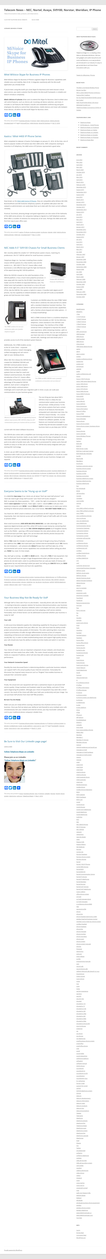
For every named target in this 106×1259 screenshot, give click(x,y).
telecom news (13, 585)
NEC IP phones (14, 476)
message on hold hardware (84, 752)
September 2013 (81, 210)
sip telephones (80, 1039)
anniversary (80, 366)
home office (80, 640)
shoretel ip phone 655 (83, 1024)
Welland (78, 1198)
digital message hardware (84, 580)
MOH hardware (81, 797)
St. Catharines (80, 1081)
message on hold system (84, 755)
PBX (77, 907)
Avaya (21, 794)
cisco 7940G (80, 513)
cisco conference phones (84, 516)
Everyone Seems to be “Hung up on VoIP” (26, 491)
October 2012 (80, 234)
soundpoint (80, 1068)
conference (79, 541)
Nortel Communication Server (85, 874)
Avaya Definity (80, 404)
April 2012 (79, 244)
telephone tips (80, 1133)
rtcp (77, 984)
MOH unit (79, 800)
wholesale (79, 1200)
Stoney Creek (80, 1083)
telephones (79, 1138)
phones (29, 476)
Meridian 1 (79, 737)
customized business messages (86, 568)
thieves (78, 1143)
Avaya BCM (79, 396)
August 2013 (80, 212)
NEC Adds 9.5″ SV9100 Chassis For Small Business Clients (34, 247)
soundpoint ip (80, 1071)
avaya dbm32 (80, 401)
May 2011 (79, 249)
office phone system (82, 894)
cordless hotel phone (82, 553)
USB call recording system (84, 1163)
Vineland (79, 1178)
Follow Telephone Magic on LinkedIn (19, 752)
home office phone (82, 643)
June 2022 (79, 160)
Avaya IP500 (80, 414)
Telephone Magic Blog (87, 140)
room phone (80, 979)
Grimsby (79, 620)
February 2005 (80, 292)
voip (19, 585)
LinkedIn (47, 794)
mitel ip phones (54, 121)
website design (81, 1195)
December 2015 (81, 187)
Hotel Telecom (80, 668)
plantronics (12, 796)
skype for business (44, 123)
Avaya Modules (81, 419)
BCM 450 (79, 444)
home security (80, 648)
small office (79, 1043)
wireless (78, 1205)
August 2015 (80, 190)
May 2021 (79, 167)
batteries (79, 439)
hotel (78, 658)
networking (22, 476)
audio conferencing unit (83, 374)
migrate (50, 232)
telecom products (81, 1106)
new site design (81, 837)
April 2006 (79, 274)
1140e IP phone (81, 322)
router (6, 728)
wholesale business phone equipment (88, 1203)
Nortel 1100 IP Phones (83, 864)
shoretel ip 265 (80, 1016)
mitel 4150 (79, 765)
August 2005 (80, 287)
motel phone (80, 805)
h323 (77, 625)
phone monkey (81, 934)
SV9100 (36, 476)
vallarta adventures (82, 1170)
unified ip (79, 1153)
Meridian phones (81, 742)
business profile (81, 473)
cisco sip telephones (82, 521)
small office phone (82, 1046)
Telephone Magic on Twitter (88, 130)
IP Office (79, 685)
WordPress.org (81, 1238)
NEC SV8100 (55, 580)
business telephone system (42, 471)
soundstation (80, 1076)
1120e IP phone (81, 319)
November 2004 (81, 294)
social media (80, 1053)
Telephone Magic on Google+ (89, 135)
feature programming (83, 603)
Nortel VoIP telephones (83, 889)
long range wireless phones (84, 730)
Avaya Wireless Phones (83, 436)
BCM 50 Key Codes (82, 449)
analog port (80, 364)
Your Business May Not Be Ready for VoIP (26, 597)
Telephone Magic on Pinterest (89, 137)
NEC (57, 473)
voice (78, 1180)
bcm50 (78, 456)
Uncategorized (8, 123)
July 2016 (79, 175)
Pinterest (79, 949)
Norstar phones (81, 859)
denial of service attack (83, 578)
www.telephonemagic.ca (83, 1213)
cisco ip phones (81, 518)
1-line (78, 314)
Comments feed (81, 1235)
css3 (77, 563)
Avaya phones (80, 431)
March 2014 (80, 200)
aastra (21, 232)
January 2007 (80, 257)
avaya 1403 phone (82, 384)
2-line (78, 329)
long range (79, 727)
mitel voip (17, 235)
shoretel (78, 1001)
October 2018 (80, 172)
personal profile (81, 909)
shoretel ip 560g (81, 1019)
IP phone (33, 121)
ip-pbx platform (28, 726)
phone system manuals (83, 944)
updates (78, 1158)
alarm (78, 351)
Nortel (58, 794)
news (78, 839)
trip (77, 1146)
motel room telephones (83, 809)
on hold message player (83, 899)
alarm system (80, 354)
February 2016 (80, 185)
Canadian (79, 498)
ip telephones (51, 473)
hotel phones (80, 663)
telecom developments (83, 1098)
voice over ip (37, 726)
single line (29, 582)
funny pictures (80, 610)
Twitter (78, 1148)
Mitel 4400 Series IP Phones (26, 201)
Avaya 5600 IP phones (83, 394)
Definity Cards (80, 571)
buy (77, 486)
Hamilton (79, 630)
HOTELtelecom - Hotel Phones (89, 125)
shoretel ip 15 (80, 1006)
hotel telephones (81, 670)
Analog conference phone (84, 359)
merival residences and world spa (86, 747)
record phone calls (82, 969)
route (78, 981)
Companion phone (82, 533)
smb (77, 1048)
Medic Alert (79, 732)
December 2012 (81, 229)
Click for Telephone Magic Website (15, 20)
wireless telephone (82, 1210)
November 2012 (81, 232)
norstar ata (79, 852)
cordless (78, 551)
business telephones (58, 471)
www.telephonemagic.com (84, 1215)
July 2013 (79, 215)
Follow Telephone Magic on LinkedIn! (20, 760)
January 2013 (80, 227)
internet (61, 726)
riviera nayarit (80, 976)
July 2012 (79, 239)
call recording (80, 493)
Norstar (53, 794)
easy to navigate (81, 588)
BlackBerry (79, 461)
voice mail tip (80, 1183)
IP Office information (82, 688)
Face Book (79, 598)
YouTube (79, 1218)
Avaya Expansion (81, 406)
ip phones (44, 232)
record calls (79, 966)
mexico (78, 757)
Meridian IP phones (82, 740)
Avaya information (82, 409)
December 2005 (81, 282)
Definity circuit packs (82, 573)
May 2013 (79, 220)
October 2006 (80, 264)
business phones (24, 121)
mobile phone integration (84, 790)
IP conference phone (82, 683)
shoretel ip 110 (80, 1004)
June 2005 (79, 289)
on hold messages (81, 902)
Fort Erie (79, 605)
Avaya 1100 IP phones (83, 379)
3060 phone (80, 341)
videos (78, 1175)
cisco (36, 794)
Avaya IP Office (81, 411)
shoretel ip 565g (81, 1021)
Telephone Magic (28, 796)
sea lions (79, 994)
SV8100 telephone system (84, 1091)
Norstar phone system (83, 857)
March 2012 (80, 247)
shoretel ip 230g (81, 1014)
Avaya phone (80, 421)
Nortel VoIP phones (82, 887)
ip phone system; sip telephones (30, 473)
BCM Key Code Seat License (84, 451)
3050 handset (80, 334)
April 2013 (79, 222)
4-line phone (80, 344)
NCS (77, 819)
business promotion (82, 476)
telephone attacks (81, 1121)
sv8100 (52, 582)
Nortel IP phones (81, 877)
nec (55, 476)
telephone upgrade (82, 1136)
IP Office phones (62, 577)
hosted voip (80, 655)
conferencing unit (81, 548)
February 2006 (80, 279)
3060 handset (80, 339)
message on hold (81, 750)
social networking (81, 1056)
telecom (78, 1096)
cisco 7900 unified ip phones (85, 511)
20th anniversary (81, 332)
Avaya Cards (80, 399)
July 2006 (79, 272)
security (78, 996)
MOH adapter (80, 795)
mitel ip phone (44, 121)
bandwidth (55, 726)
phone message (81, 931)
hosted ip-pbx (80, 650)
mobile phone (80, 787)
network (61, 580)
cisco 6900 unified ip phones (85, 508)
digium (78, 585)
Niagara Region (81, 844)
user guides (79, 1165)
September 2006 (81, 267)
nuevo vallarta (80, 892)
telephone (79, 1118)
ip (55, 577)
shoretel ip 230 (80, 1011)
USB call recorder (81, 1160)
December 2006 (81, 259)
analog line (79, 361)
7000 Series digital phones (84, 346)
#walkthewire (80, 309)
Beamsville (79, 458)
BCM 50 (78, 446)
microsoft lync (25, 123)
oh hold (78, 897)
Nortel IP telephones (82, 879)
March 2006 (80, 277)
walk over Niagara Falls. (83, 1193)
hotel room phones (82, 665)
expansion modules (82, 595)
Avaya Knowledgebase (83, 416)
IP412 (78, 710)
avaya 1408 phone (82, 386)
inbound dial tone (81, 678)
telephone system (81, 1131)
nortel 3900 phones (82, 867)
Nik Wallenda (80, 847)
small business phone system (85, 1041)
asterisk (78, 369)
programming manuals (83, 961)
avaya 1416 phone (82, 389)
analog (78, 356)
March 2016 (80, 182)
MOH (78, 792)
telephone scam (81, 1128)
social (78, 1051)
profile (78, 959)
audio (78, 371)
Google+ (78, 618)
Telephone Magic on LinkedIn (89, 132)
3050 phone (80, 337)
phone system (61, 476)
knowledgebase (81, 720)
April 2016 (79, 180)
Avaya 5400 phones (82, 391)
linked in (79, 722)
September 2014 (81, 192)
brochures (79, 463)
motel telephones (81, 814)
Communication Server (83, 526)
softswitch (79, 1061)
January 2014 (80, 202)
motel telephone (81, 812)
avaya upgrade (81, 434)
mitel (38, 121)
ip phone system (35, 232)
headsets (79, 638)
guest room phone (82, 623)
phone (78, 912)
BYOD (78, 491)
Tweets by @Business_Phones (85, 75)
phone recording (81, 936)
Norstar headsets (81, 854)
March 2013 (80, 224)
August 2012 (80, 237)
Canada (78, 496)
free (77, 608)
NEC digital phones (35, 580)
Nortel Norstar (80, 884)
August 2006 (80, 269)
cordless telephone (82, 558)
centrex (78, 503)
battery (78, 441)
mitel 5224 (79, 767)
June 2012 (79, 242)
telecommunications (82, 1111)
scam (78, 986)
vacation (79, 1168)
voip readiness (24, 728)
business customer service (84, 466)
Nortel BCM (80, 869)
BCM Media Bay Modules (84, 454)
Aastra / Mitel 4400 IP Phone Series (22, 136)
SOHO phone (80, 1066)
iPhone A (79, 715)
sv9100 (6, 478)
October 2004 (80, 297)
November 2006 (81, 262)
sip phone (39, 582)
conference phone (82, 543)
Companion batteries (82, 528)
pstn (77, 964)
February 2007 (80, 254)
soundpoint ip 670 (82, 1073)
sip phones (45, 582)
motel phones (80, 807)
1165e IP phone (81, 327)
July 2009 (79, 252)
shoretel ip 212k (81, 1009)
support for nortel (81, 1086)
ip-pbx (20, 726)
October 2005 (80, 284)
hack (77, 628)
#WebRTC (79, 312)
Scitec (78, 989)
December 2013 (81, 205)
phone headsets (81, 926)
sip (33, 476)
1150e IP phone (81, 324)
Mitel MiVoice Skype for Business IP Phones (27, 74)
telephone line (80, 1123)
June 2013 (79, 217)
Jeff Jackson (79, 717)
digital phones (49, 577)
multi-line (79, 817)
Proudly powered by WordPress (13, 1250)
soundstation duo (81, 1078)
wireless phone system (83, 1208)
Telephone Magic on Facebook (89, 127)
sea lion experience (82, 991)
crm (77, 561)
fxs (77, 615)
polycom (19, 796)
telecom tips (80, 1108)
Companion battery (82, 531)
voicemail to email (81, 1188)
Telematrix (79, 1116)
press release (80, 956)
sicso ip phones (81, 1026)
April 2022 (79, 165)
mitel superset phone (83, 777)
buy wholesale (80, 488)
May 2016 (79, 177)
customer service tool (83, 566)
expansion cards (81, 593)
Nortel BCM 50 (80, 872)
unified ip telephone (82, 1156)
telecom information (82, 1101)
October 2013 (80, 207)
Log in (78, 1230)
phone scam (80, 939)
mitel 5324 (79, 770)
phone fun (79, 914)
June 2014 (79, 197)
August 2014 (80, 195)
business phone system (26, 471)
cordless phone (81, 556)
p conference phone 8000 (84, 904)
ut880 (11, 478)
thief (77, 1141)
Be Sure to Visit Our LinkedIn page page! (25, 741)
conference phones (82, 546)
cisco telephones (81, 523)
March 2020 (80, 170)
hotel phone (80, 660)
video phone (80, 1173)
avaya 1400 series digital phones (86, 381)
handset (78, 633)
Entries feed (80, 1233)
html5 (78, 673)
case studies (80, 501)
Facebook (79, 600)
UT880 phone (17, 478)
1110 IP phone (80, 317)
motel (78, 802)
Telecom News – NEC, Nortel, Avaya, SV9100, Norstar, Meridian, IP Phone (52, 10)
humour (78, 675)
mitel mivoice (34, 123)
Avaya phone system (82, 424)
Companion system (82, 536)
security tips (80, 999)
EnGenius (79, 590)
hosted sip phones (82, 653)
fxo (77, 613)
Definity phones (81, 575)
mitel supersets (81, 780)
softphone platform (82, 1058)
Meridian (79, 735)
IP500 (78, 712)
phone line (79, 929)
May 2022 (79, 162)
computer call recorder (83, 538)
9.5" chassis (49, 476)
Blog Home (35, 20)
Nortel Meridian (81, 882)
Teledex (78, 1113)
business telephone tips (83, 481)
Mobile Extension (81, 785)
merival (78, 745)
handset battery (81, 635)
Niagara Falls (80, 842)
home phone (80, 645)
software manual (81, 1063)
